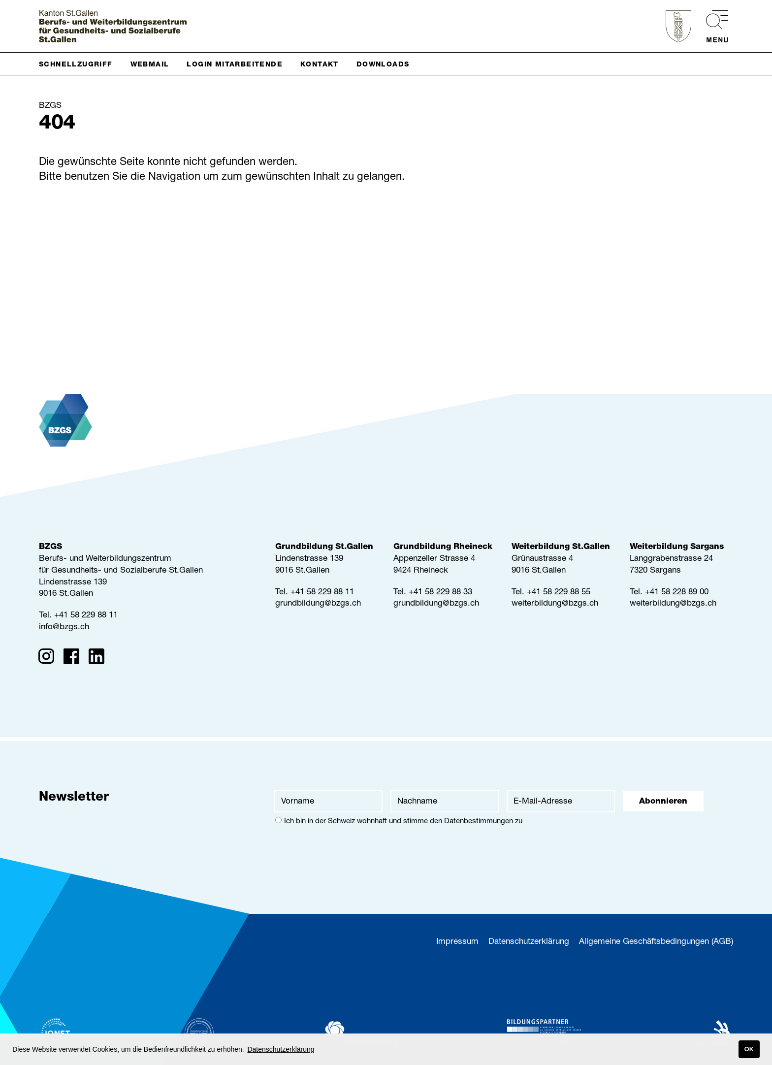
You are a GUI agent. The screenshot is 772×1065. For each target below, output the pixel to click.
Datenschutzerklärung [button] (280, 1049)
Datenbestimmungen (478, 821)
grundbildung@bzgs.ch (318, 604)
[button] (80, 63)
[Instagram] (49, 658)
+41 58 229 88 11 (86, 616)
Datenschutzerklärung (528, 942)
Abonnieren (663, 802)
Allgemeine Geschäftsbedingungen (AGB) (656, 942)
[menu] (712, 26)
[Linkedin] (99, 658)
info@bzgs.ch (64, 627)
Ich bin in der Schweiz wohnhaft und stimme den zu (398, 821)
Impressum (457, 942)
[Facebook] (74, 658)
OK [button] (749, 1049)
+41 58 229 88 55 (558, 592)
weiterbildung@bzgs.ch (555, 604)
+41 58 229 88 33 (440, 592)
